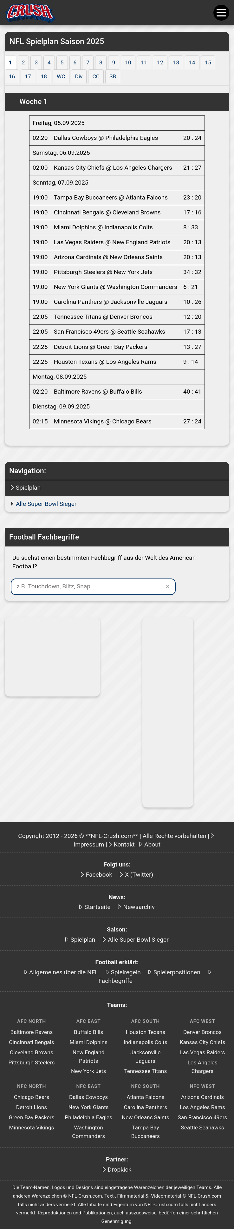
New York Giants (88, 1107)
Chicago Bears (31, 1097)
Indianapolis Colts (145, 1042)
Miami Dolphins (88, 1042)
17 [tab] (28, 76)
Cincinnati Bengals (31, 1042)
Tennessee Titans (145, 1071)
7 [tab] (87, 62)
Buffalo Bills (88, 1032)
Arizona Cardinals (202, 1097)
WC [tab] (61, 76)
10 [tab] (128, 62)
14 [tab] (192, 62)
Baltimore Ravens (31, 1032)
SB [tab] (112, 76)
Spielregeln (126, 972)
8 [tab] (100, 62)
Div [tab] (79, 76)
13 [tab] (176, 62)
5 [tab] (62, 62)
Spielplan (28, 487)
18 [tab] (44, 76)
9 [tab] (113, 62)
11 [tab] (144, 62)
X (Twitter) (139, 874)
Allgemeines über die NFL (63, 972)
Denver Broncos (202, 1032)
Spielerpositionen (176, 972)
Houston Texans (145, 1032)
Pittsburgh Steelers (31, 1062)
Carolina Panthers (145, 1107)
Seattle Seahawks (202, 1127)
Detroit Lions (31, 1107)
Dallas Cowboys (88, 1097)
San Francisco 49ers (202, 1117)
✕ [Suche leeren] (167, 586)
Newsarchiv (139, 907)
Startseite (97, 907)
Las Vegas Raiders (202, 1052)
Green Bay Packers (32, 1117)
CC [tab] (95, 76)
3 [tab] (36, 62)
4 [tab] (49, 62)
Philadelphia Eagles (88, 1117)
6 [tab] (75, 62)
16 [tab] (12, 76)
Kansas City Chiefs (202, 1042)
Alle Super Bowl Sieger (46, 503)
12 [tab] (160, 62)
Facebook (99, 874)
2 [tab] (23, 62)
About (152, 844)
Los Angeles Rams (202, 1107)
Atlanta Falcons (145, 1097)
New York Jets (88, 1071)
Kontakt (124, 844)
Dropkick (120, 1169)
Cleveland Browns (31, 1052)
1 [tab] (10, 62)
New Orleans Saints (145, 1117)
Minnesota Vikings (31, 1127)
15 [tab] (208, 62)
